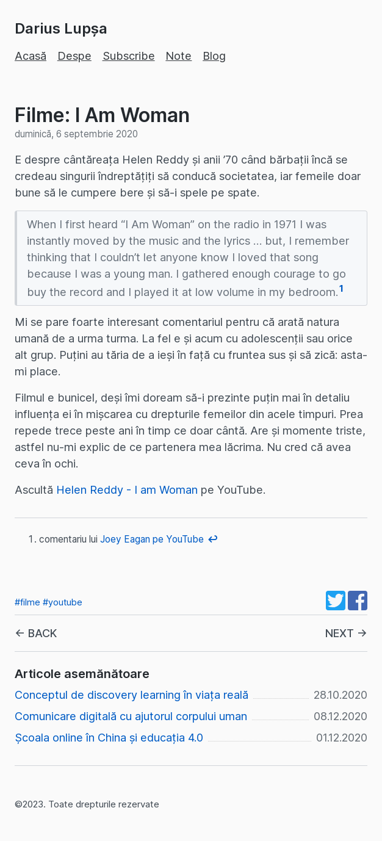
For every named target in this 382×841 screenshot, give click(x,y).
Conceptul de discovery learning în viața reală (131, 694)
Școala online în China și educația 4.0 (109, 737)
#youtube (62, 602)
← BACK (36, 633)
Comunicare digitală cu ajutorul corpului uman (131, 716)
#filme (27, 602)
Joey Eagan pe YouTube (152, 539)
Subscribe (129, 55)
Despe (74, 55)
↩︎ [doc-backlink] (212, 539)
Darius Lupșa (61, 28)
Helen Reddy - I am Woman (127, 489)
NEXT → (346, 633)
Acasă (30, 55)
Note (178, 55)
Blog (214, 55)
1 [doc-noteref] (341, 288)
